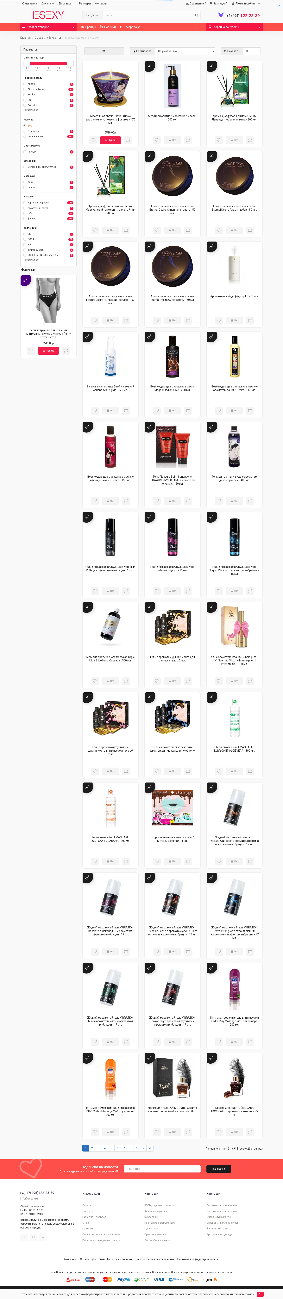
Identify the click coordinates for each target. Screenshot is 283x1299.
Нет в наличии (48, 136)
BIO (48, 234)
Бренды (88, 27)
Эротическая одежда (219, 1234)
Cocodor (48, 105)
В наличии (48, 131)
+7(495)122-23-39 (37, 1193)
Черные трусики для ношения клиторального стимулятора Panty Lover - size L (48, 334)
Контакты (101, 3)
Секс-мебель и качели (157, 1240)
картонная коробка (48, 202)
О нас (85, 1222)
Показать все (32, 110)
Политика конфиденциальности (101, 1240)
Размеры (85, 3)
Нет (172, 140)
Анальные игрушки (155, 1211)
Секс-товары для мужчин (221, 1211)
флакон (48, 218)
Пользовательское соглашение (101, 1234)
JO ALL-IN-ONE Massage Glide (48, 255)
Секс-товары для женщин (221, 1205)
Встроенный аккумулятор (48, 167)
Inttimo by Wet (48, 250)
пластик (48, 187)
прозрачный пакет (48, 208)
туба (48, 213)
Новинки (108, 27)
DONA (48, 239)
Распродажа (130, 27)
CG (48, 100)
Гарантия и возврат (94, 1216)
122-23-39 (243, 15)
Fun (48, 244)
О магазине (29, 3)
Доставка (67, 3)
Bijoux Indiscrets (48, 89)
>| (150, 1148)
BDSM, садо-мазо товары (159, 1205)
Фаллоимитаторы (217, 1228)
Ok (260, 1294)
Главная (25, 37)
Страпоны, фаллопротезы (222, 1222)
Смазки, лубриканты (48, 37)
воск (48, 182)
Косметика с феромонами (159, 1222)
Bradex (48, 94)
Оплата (48, 3)
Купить (48, 350)
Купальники (151, 1228)
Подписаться (218, 1168)
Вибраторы (151, 1216)
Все (27, 125)
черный (48, 152)
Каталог (48, 26)
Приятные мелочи (155, 1234)
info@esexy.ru (29, 1198)
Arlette (48, 84)
